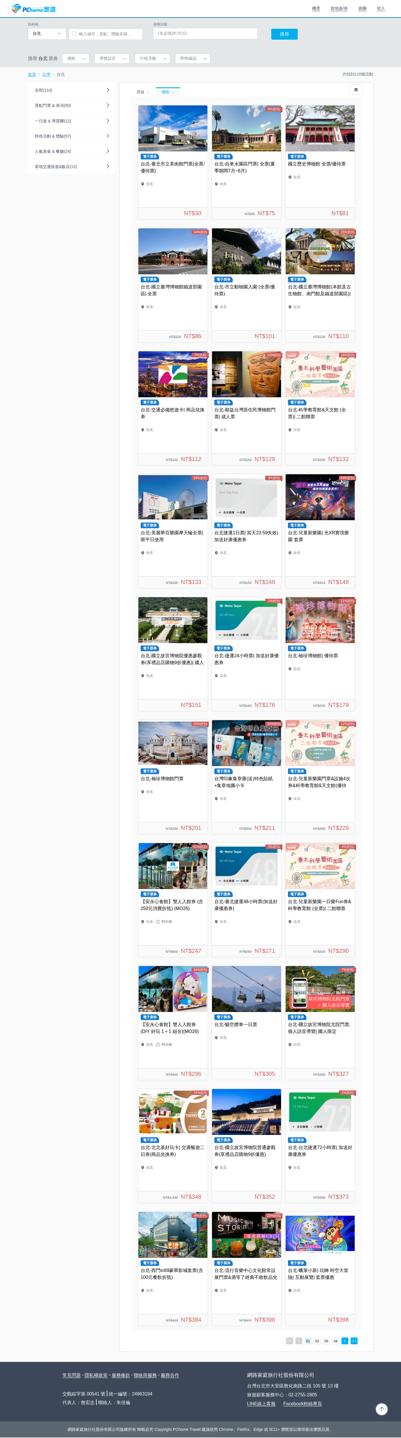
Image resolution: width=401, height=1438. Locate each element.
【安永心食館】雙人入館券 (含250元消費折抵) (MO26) (172, 900)
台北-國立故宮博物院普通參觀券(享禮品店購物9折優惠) (246, 1146)
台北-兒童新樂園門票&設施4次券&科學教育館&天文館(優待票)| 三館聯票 (320, 777)
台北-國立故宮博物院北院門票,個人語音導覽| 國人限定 (320, 1023)
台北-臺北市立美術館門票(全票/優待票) (172, 162)
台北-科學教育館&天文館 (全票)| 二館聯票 (320, 408)
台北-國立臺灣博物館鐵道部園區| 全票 (172, 285)
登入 (381, 8)
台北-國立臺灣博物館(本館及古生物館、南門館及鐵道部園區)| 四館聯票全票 (320, 285)
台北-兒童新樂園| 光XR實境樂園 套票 (320, 531)
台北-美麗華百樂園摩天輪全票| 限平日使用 (172, 531)
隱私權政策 (96, 1375)
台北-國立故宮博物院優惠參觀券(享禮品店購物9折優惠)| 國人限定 (172, 654)
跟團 (362, 8)
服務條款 (121, 1375)
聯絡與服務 (145, 1375)
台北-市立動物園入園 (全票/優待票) (246, 285)
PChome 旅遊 (34, 8)
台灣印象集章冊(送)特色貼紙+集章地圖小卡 (246, 777)
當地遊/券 (339, 8)
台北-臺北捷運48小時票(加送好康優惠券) (246, 900)
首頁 (32, 74)
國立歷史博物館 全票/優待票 (320, 162)
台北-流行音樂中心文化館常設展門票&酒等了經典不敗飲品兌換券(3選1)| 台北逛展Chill (246, 1269)
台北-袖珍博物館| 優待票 (320, 654)
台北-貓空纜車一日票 (246, 1023)
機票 (316, 8)
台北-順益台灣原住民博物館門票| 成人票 (246, 408)
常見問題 (71, 1375)
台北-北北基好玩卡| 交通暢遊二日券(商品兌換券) (172, 1146)
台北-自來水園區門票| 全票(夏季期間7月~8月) (246, 162)
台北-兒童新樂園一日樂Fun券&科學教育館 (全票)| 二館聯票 (320, 900)
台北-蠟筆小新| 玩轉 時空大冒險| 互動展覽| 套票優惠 (320, 1269)
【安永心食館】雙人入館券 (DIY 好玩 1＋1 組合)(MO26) (172, 1023)
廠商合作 (170, 1375)
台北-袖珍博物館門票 (172, 777)
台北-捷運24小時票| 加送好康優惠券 (246, 654)
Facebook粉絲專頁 (302, 1403)
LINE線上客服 (261, 1403)
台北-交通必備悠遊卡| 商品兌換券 (172, 408)
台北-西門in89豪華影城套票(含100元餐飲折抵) (172, 1269)
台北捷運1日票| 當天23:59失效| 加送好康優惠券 (246, 531)
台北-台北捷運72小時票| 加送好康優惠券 (320, 1146)
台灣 (46, 74)
